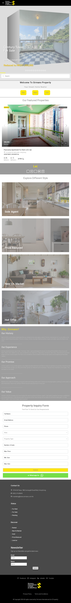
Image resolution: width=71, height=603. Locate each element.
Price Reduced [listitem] (16, 537)
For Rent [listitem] (14, 509)
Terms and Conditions (41, 594)
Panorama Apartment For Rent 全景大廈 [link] (18, 150)
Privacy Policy (27, 594)
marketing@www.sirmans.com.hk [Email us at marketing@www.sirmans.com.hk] (23, 496)
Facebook (21, 578)
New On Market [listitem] (16, 531)
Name (13, 561)
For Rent (55, 107)
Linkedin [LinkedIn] (41, 578)
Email (12, 555)
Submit (35, 470)
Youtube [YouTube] (50, 578)
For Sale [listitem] (14, 512)
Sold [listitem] (13, 534)
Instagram (31, 578)
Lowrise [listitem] (14, 540)
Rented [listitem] (14, 527)
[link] (35, 126)
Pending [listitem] (14, 515)
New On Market (63, 107)
